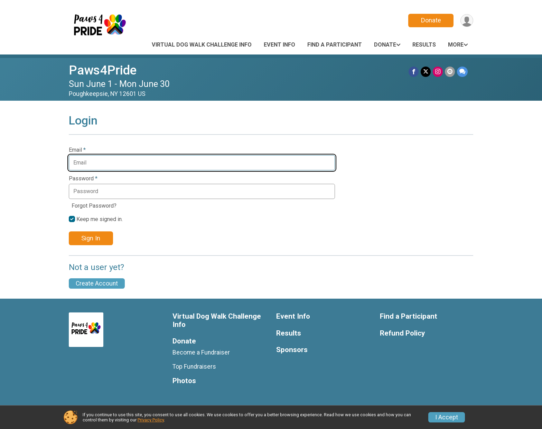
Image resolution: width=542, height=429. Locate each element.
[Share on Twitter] (426, 72)
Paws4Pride (103, 70)
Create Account (97, 283)
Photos (184, 381)
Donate (431, 20)
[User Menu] (466, 20)
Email (77, 150)
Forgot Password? (94, 205)
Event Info (279, 44)
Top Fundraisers (194, 366)
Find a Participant (334, 44)
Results (424, 44)
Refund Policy (402, 333)
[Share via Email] (450, 72)
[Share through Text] (462, 72)
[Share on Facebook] (414, 72)
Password (83, 179)
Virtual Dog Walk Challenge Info (202, 44)
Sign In (90, 238)
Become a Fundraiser (201, 352)
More (456, 44)
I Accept (446, 417)
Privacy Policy (151, 419)
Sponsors (292, 350)
